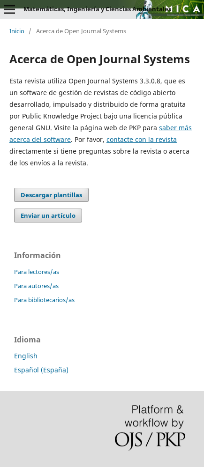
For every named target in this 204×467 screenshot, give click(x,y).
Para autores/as (36, 286)
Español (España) (41, 369)
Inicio (16, 31)
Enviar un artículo (48, 215)
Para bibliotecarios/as (44, 300)
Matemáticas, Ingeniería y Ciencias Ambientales (97, 9)
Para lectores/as (36, 271)
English (26, 355)
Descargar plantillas (51, 195)
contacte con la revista (141, 139)
